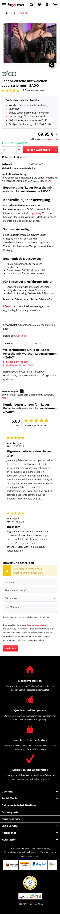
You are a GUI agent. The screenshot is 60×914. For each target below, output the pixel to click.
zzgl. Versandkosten (49, 138)
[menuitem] (4, 5)
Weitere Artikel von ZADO (18, 364)
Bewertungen (10, 391)
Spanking (36, 213)
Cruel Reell (20, 335)
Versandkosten (11, 852)
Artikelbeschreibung (14, 174)
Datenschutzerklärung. (37, 625)
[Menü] (4, 5)
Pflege (6, 306)
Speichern (10, 648)
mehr (47, 180)
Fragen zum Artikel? (15, 361)
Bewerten (20, 157)
